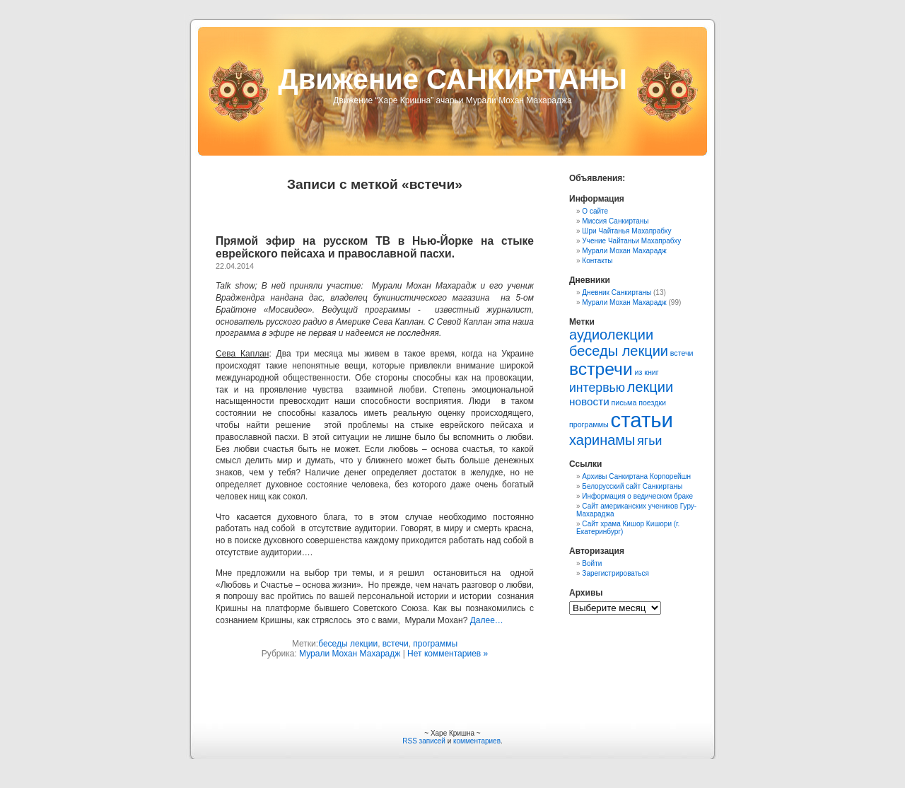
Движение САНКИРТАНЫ (452, 79)
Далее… (486, 620)
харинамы (602, 440)
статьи (641, 419)
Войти (592, 563)
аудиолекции (611, 334)
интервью (597, 388)
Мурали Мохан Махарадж (349, 654)
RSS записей (423, 741)
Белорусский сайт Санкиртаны (632, 486)
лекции (650, 387)
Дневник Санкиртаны (616, 292)
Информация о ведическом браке (637, 496)
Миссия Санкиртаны (615, 221)
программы (435, 644)
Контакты (597, 261)
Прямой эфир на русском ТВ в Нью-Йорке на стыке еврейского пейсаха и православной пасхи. (375, 247)
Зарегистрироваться (615, 573)
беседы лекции (348, 644)
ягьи (649, 441)
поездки (652, 402)
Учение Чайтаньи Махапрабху (631, 241)
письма (624, 402)
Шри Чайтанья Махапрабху (626, 231)
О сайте (595, 211)
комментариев (477, 741)
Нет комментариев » (447, 654)
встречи (601, 368)
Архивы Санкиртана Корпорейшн (636, 476)
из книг (646, 372)
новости (589, 401)
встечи (396, 644)
